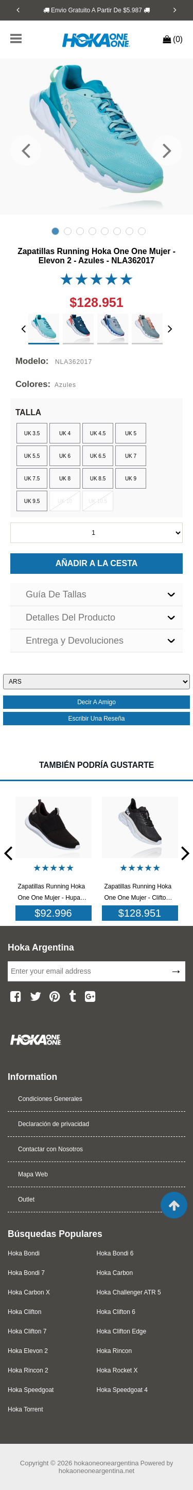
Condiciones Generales (50, 1098)
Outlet (26, 1199)
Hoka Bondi (24, 1253)
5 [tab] (105, 231)
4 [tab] (92, 231)
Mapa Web (33, 1174)
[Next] (175, 10)
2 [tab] (68, 231)
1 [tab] (55, 231)
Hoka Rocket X (117, 1370)
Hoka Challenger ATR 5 (129, 1292)
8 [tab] (142, 231)
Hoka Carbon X (29, 1292)
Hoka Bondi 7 (26, 1272)
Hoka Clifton (24, 1311)
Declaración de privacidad (53, 1124)
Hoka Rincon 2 (28, 1370)
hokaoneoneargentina (106, 1463)
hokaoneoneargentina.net (96, 1471)
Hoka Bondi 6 (115, 1253)
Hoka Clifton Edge (122, 1331)
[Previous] (18, 10)
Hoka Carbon (115, 1272)
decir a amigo (96, 702)
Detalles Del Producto (70, 617)
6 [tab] (117, 231)
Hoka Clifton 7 (27, 1331)
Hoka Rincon (114, 1350)
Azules (65, 385)
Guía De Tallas (56, 594)
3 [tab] (80, 231)
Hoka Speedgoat (31, 1390)
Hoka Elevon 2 (28, 1350)
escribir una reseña (96, 718)
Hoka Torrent (25, 1409)
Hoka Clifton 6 (116, 1311)
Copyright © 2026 (47, 1463)
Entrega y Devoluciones (75, 640)
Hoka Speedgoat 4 (122, 1390)
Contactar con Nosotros (50, 1149)
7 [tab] (129, 231)
